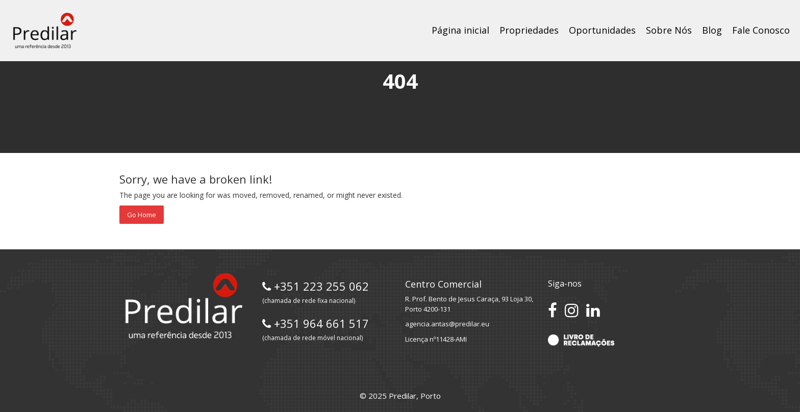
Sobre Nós (669, 30)
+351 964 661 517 (315, 329)
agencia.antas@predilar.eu (447, 323)
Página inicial (460, 30)
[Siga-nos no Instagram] (572, 310)
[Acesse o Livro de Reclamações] (581, 339)
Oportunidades (602, 30)
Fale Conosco (761, 30)
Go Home (141, 214)
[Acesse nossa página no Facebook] (552, 310)
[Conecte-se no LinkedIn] (593, 310)
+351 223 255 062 (315, 291)
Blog (712, 30)
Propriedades (529, 30)
